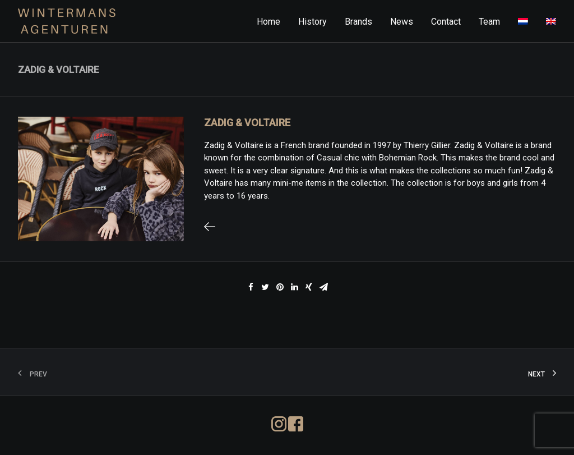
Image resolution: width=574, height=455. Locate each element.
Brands (358, 21)
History (312, 21)
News (401, 21)
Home (268, 21)
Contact (446, 21)
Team (489, 21)
